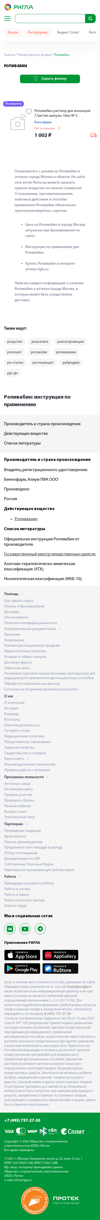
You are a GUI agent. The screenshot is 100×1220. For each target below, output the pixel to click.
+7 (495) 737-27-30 (22, 1121)
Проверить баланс (19, 801)
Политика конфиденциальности (30, 623)
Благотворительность (22, 725)
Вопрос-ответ (15, 812)
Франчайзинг (15, 837)
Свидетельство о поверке (25, 753)
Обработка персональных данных (31, 684)
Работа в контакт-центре (24, 900)
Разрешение (14, 640)
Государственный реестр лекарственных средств (49, 554)
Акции (12, 33)
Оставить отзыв (17, 731)
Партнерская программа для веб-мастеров (39, 870)
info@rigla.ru (23, 1180)
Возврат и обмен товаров (25, 657)
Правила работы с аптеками (27, 770)
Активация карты (18, 789)
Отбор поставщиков (20, 853)
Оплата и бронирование (24, 606)
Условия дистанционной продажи (32, 646)
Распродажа (37, 33)
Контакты (12, 720)
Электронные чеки (19, 817)
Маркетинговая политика (25, 651)
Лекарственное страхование (27, 742)
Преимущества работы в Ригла (29, 884)
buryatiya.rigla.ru (79, 987)
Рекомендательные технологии (29, 765)
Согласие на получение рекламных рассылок (41, 689)
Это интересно (16, 618)
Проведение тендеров (22, 831)
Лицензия (12, 635)
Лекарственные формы (34, 55)
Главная (9, 55)
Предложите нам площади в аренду (33, 848)
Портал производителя (23, 842)
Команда (11, 714)
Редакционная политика (24, 736)
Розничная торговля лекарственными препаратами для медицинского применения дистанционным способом (49, 676)
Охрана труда (15, 906)
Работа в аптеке (17, 889)
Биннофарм (42, 122)
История (11, 708)
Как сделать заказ (18, 601)
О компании (14, 703)
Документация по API (21, 859)
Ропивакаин (26, 519)
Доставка (11, 612)
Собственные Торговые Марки (29, 864)
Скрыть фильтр (50, 79)
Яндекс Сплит (68, 33)
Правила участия (18, 795)
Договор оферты (18, 663)
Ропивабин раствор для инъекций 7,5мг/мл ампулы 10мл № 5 (62, 113)
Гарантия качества (19, 748)
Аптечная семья (17, 784)
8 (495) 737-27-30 (58, 1014)
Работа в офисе (16, 895)
